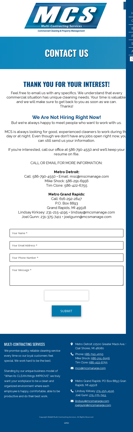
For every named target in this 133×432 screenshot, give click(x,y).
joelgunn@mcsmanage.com (93, 405)
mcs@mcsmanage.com (90, 368)
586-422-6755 (98, 362)
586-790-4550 (94, 354)
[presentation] (66, 295)
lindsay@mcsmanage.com (92, 401)
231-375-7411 (97, 395)
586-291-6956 (100, 358)
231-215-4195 (105, 391)
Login (66, 423)
